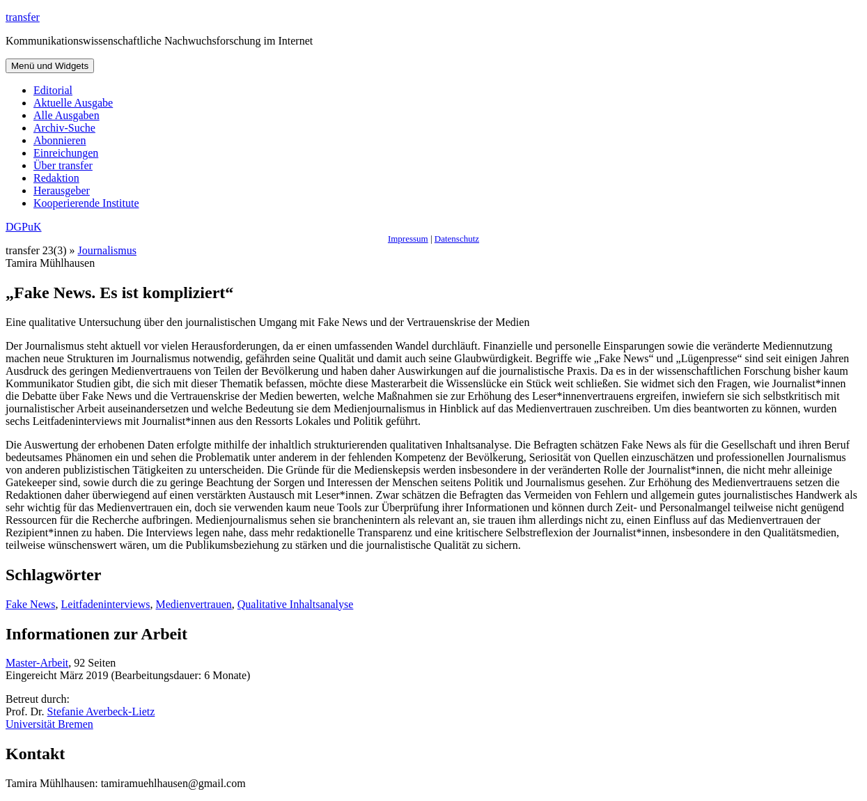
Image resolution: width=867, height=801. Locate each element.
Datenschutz (457, 238)
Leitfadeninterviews (105, 604)
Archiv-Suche (64, 128)
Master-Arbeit (37, 663)
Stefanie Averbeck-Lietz (101, 711)
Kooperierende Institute (86, 203)
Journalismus (107, 250)
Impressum (408, 238)
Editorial (52, 90)
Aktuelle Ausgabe (73, 103)
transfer (23, 17)
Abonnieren (59, 140)
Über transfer (63, 165)
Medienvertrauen (194, 604)
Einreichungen (65, 153)
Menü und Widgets (49, 66)
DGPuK (24, 227)
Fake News (31, 604)
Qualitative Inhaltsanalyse (295, 604)
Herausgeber (61, 190)
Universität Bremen (49, 724)
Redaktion (56, 178)
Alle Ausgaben (66, 115)
